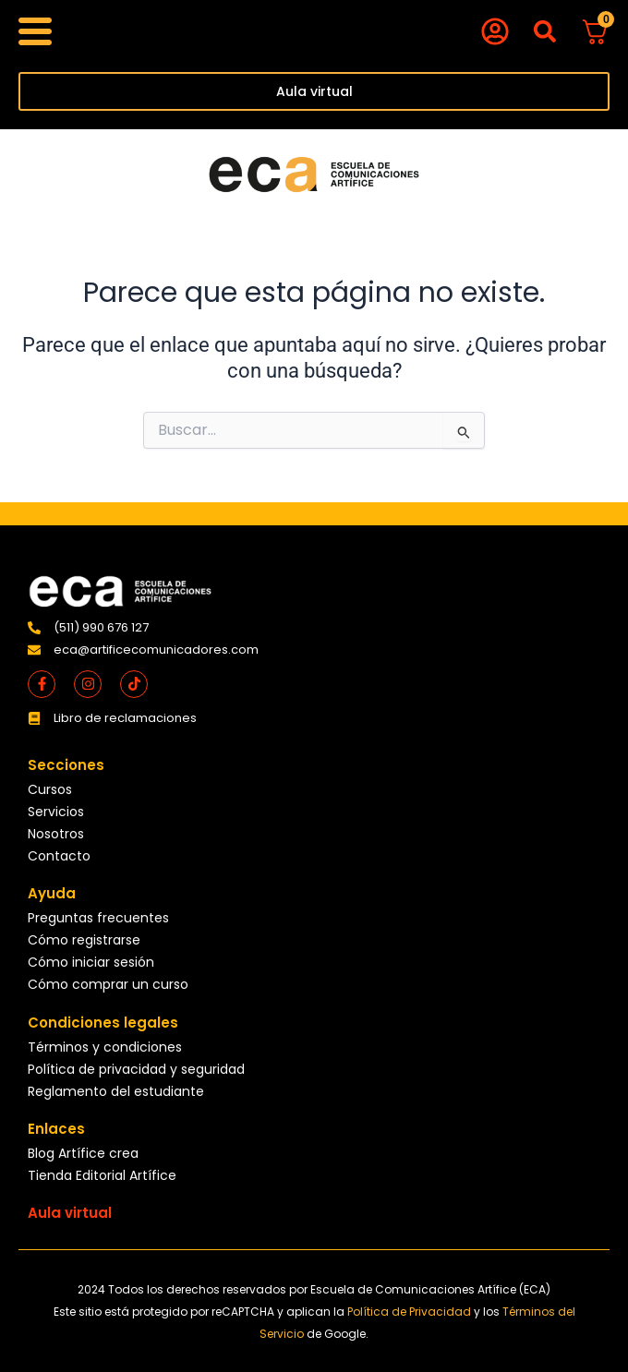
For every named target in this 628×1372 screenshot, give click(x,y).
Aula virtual (70, 1212)
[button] (544, 32)
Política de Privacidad (410, 1311)
